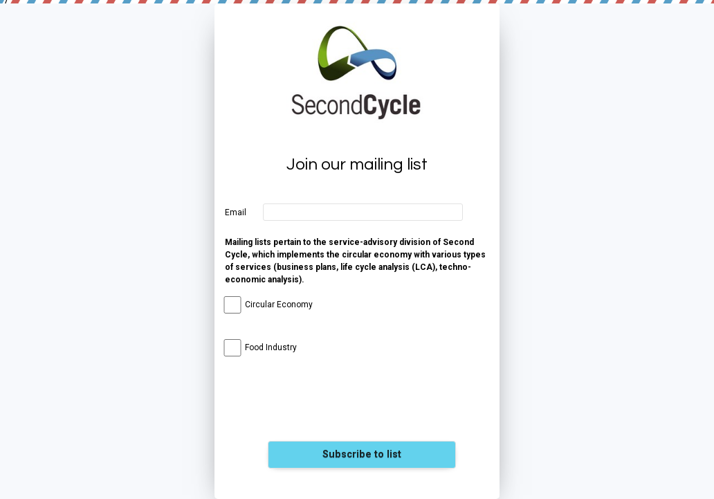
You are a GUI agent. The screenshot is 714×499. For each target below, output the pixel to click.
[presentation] (362, 407)
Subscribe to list (361, 454)
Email (235, 212)
